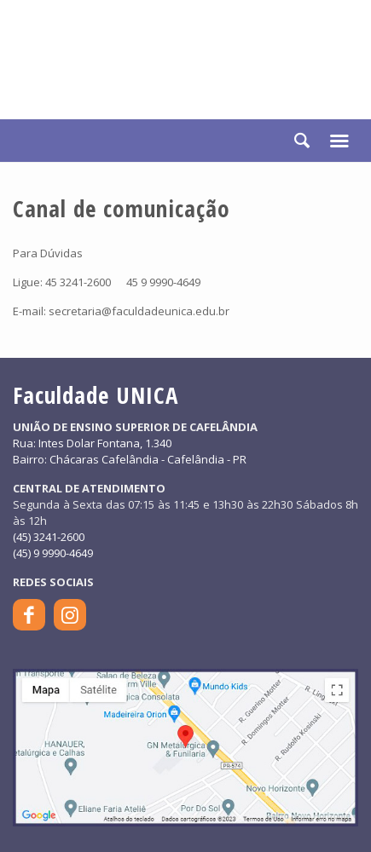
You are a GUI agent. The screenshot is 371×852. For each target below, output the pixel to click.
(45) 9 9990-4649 (53, 553)
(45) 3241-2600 (48, 536)
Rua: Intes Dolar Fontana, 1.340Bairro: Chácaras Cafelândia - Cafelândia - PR (129, 451)
